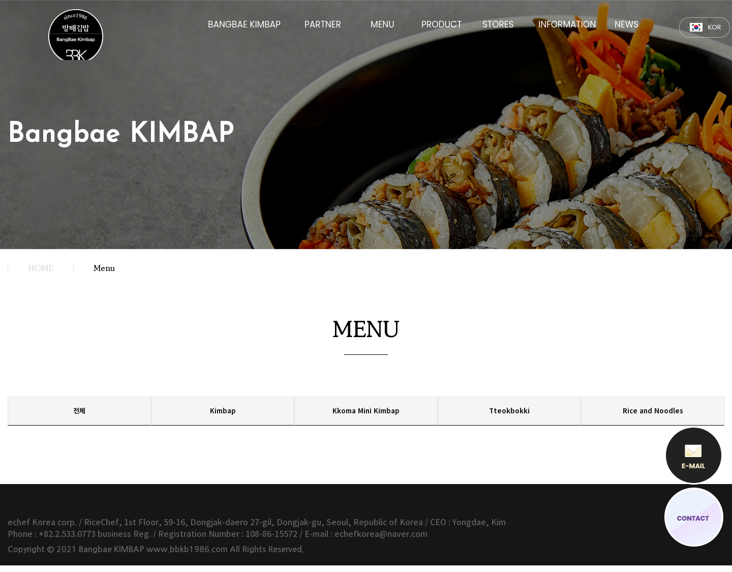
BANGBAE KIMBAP (244, 23)
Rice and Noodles (653, 414)
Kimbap (222, 414)
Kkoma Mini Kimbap (366, 414)
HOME (40, 268)
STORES (498, 23)
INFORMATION (567, 23)
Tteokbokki (509, 414)
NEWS (626, 23)
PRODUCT (441, 23)
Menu (104, 268)
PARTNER (322, 23)
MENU (382, 23)
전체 (79, 414)
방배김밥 (81, 36)
